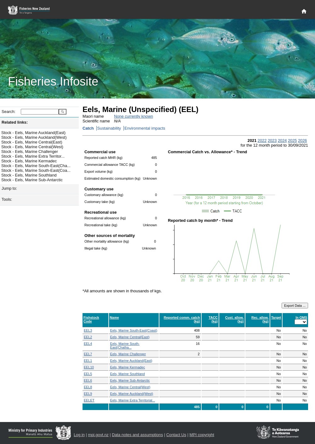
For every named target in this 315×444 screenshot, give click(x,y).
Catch (88, 128)
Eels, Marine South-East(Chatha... (125, 345)
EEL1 (88, 361)
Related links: (15, 122)
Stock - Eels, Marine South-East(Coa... (36, 170)
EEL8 (88, 387)
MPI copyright (202, 434)
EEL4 (88, 344)
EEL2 (88, 337)
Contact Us (176, 434)
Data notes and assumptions (137, 434)
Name (114, 317)
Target (276, 317)
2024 (282, 140)
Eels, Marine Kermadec (127, 367)
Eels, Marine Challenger (128, 354)
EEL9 (88, 394)
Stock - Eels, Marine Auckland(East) (33, 132)
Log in (79, 434)
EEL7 (88, 354)
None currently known (133, 116)
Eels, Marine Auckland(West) (131, 394)
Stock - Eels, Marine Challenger (29, 151)
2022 (262, 140)
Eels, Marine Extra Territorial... (132, 400)
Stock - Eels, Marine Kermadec (29, 161)
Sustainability (109, 128)
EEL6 (88, 380)
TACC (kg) (213, 319)
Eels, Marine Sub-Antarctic (130, 380)
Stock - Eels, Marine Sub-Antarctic (32, 179)
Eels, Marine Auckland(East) (131, 361)
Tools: (7, 199)
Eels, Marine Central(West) (130, 387)
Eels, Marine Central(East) (130, 337)
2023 (272, 140)
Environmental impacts (144, 128)
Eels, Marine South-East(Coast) (134, 330)
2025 (292, 140)
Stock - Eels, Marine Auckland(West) (33, 137)
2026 (302, 140)
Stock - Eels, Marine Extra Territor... (33, 156)
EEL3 (88, 330)
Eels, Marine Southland (127, 374)
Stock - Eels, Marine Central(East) (31, 142)
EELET (89, 400)
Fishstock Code (91, 319)
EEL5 (88, 374)
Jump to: (9, 188)
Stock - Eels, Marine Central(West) (32, 146)
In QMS (301, 317)
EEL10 (89, 367)
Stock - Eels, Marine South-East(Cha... (36, 165)
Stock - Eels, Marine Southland (29, 175)
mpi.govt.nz (98, 434)
